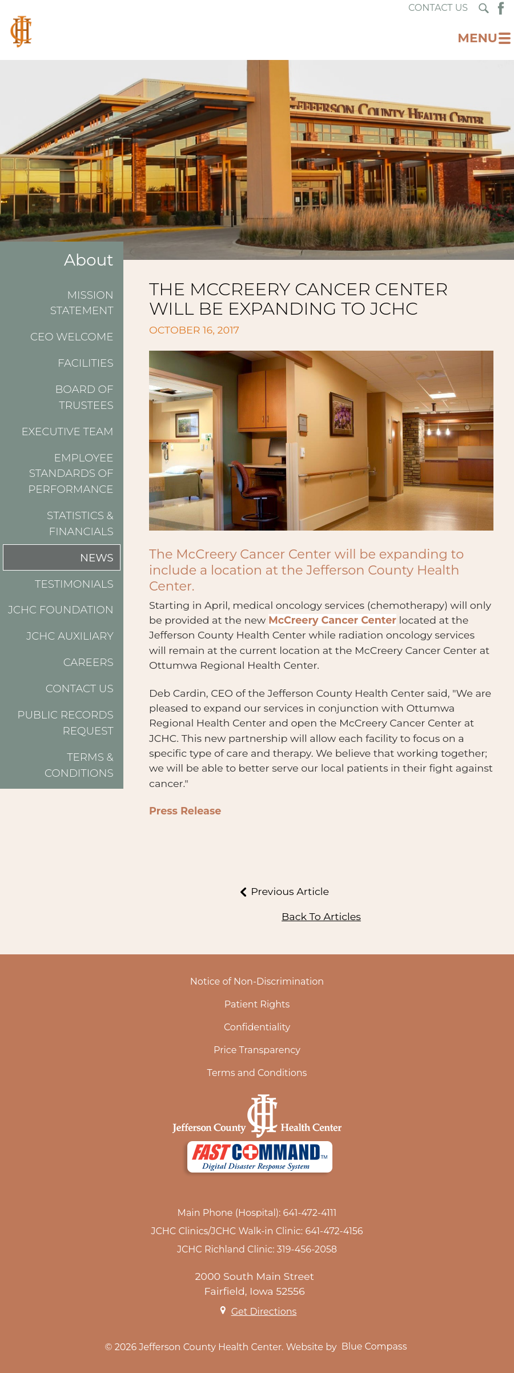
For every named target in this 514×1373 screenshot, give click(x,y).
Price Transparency (257, 1050)
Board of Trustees (84, 397)
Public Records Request (65, 722)
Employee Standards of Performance (70, 473)
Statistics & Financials (80, 523)
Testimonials (74, 584)
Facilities (86, 363)
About (89, 260)
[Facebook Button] (500, 8)
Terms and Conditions (257, 1072)
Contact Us (80, 688)
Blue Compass (374, 1346)
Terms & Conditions (79, 765)
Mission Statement (82, 303)
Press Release (185, 811)
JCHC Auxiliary (69, 636)
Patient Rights (257, 1004)
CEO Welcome (72, 336)
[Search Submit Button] (483, 8)
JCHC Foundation (61, 609)
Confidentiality (257, 1027)
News (97, 557)
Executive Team (67, 431)
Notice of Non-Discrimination (257, 981)
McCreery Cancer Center (332, 620)
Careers (88, 662)
